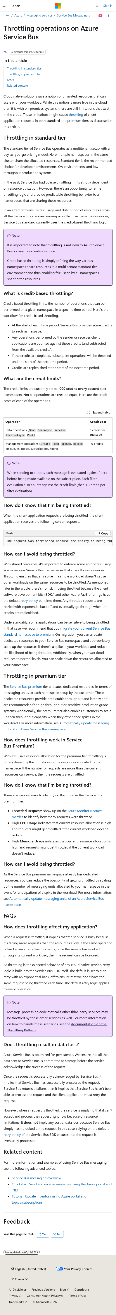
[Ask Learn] (100, 15)
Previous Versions (43, 1289)
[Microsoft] (58, 6)
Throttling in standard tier (24, 68)
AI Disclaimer (17, 1289)
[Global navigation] (4, 6)
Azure (18, 15)
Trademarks (16, 1302)
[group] (58, 541)
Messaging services (39, 15)
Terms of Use (77, 1295)
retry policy (29, 600)
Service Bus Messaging (72, 15)
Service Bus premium (26, 686)
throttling (76, 114)
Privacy (13, 1295)
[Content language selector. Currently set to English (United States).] (29, 1268)
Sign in (108, 5)
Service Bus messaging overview (36, 1178)
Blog (63, 1289)
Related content (17, 85)
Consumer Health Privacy (44, 1295)
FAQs (10, 80)
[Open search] (97, 6)
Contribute (81, 1289)
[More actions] (109, 15)
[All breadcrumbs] (7, 15)
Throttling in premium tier (24, 74)
